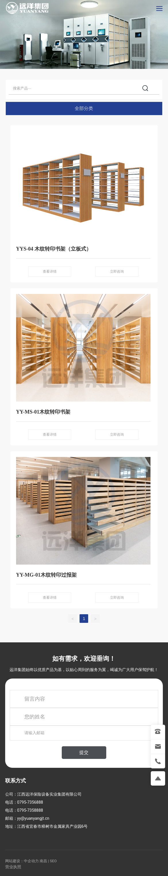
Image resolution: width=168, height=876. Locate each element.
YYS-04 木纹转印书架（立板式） (54, 249)
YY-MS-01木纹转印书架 (43, 412)
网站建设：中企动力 (22, 861)
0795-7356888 (30, 802)
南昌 (43, 861)
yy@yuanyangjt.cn (33, 818)
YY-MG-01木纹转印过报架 (46, 575)
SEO (53, 861)
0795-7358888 (30, 810)
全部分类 (84, 108)
